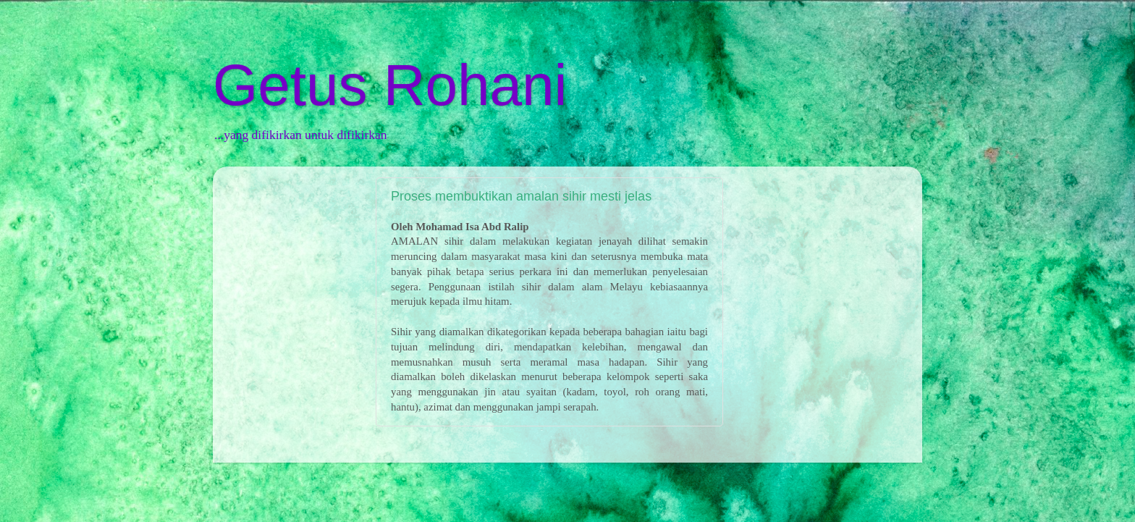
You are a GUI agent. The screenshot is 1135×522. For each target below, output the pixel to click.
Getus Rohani (390, 85)
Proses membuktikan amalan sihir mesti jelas (521, 196)
